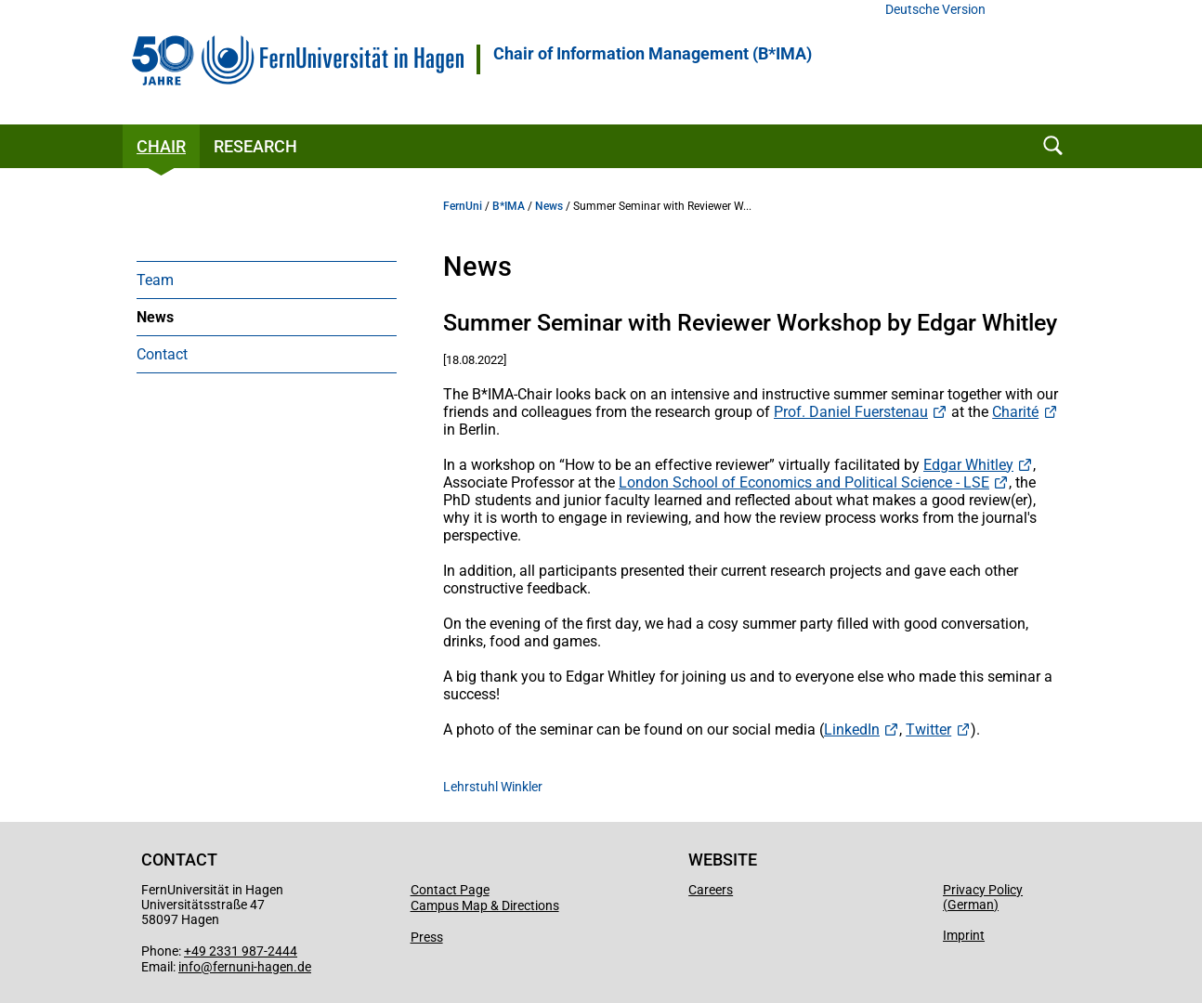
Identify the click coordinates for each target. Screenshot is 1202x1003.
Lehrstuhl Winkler (492, 786)
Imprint (964, 935)
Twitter (928, 729)
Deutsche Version (935, 10)
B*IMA (508, 206)
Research (255, 146)
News (155, 317)
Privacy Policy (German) (983, 897)
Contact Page (450, 889)
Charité (1015, 412)
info (189, 966)
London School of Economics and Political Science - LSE (804, 482)
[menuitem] (267, 279)
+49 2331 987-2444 (240, 951)
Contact (162, 354)
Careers (710, 889)
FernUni (462, 206)
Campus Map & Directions (485, 905)
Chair (161, 146)
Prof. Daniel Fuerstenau (851, 412)
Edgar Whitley (968, 465)
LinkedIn (852, 729)
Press (427, 937)
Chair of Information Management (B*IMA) (652, 54)
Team (155, 280)
